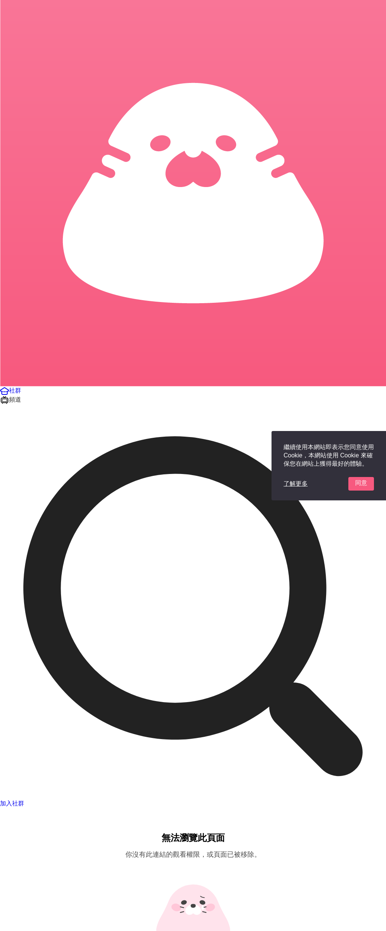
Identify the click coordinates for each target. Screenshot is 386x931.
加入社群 (12, 803)
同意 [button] (361, 483)
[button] (10, 390)
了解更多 (296, 483)
